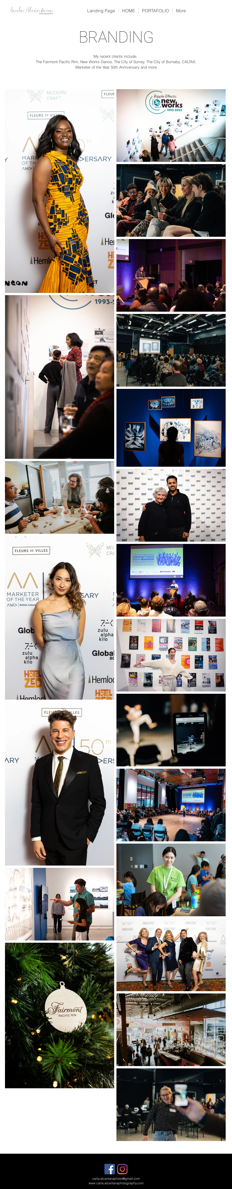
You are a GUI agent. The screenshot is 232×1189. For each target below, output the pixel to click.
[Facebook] (109, 1169)
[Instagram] (122, 1169)
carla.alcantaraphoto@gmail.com (116, 1179)
